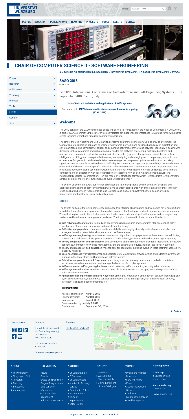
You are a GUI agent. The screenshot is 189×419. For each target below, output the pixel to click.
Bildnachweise (161, 376)
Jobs (11, 123)
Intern (125, 8)
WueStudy (102, 372)
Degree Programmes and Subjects (51, 385)
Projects (92, 22)
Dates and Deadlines (51, 380)
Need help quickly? (135, 400)
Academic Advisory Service (78, 385)
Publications (58, 22)
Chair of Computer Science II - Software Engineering (81, 65)
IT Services (74, 376)
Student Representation (76, 399)
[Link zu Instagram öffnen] (14, 330)
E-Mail (41, 346)
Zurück (177, 311)
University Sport (77, 380)
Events (117, 22)
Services (73, 366)
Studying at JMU (20, 376)
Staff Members (48, 393)
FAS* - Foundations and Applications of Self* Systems (103, 103)
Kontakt (41, 322)
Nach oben (159, 379)
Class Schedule (105, 379)
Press (128, 383)
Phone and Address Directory (135, 374)
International (18, 390)
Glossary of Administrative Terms (51, 399)
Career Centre (76, 404)
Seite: (156, 394)
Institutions (17, 387)
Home (15, 366)
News (43, 373)
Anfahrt (72, 322)
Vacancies (46, 390)
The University (19, 373)
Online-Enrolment (106, 383)
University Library (77, 373)
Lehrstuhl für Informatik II (154, 72)
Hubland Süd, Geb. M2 (77, 328)
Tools (105, 22)
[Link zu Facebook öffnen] (14, 336)
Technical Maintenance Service (136, 395)
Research (40, 22)
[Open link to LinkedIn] (26, 330)
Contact (131, 22)
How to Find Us (133, 380)
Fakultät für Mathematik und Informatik (86, 72)
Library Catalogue (106, 386)
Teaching (76, 22)
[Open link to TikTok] (20, 330)
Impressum (76, 414)
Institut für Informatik (124, 72)
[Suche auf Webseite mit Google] (148, 9)
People (26, 22)
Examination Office (78, 390)
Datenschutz (92, 414)
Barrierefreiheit (111, 414)
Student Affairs (76, 393)
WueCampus (103, 376)
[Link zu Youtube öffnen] (20, 336)
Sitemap (158, 372)
